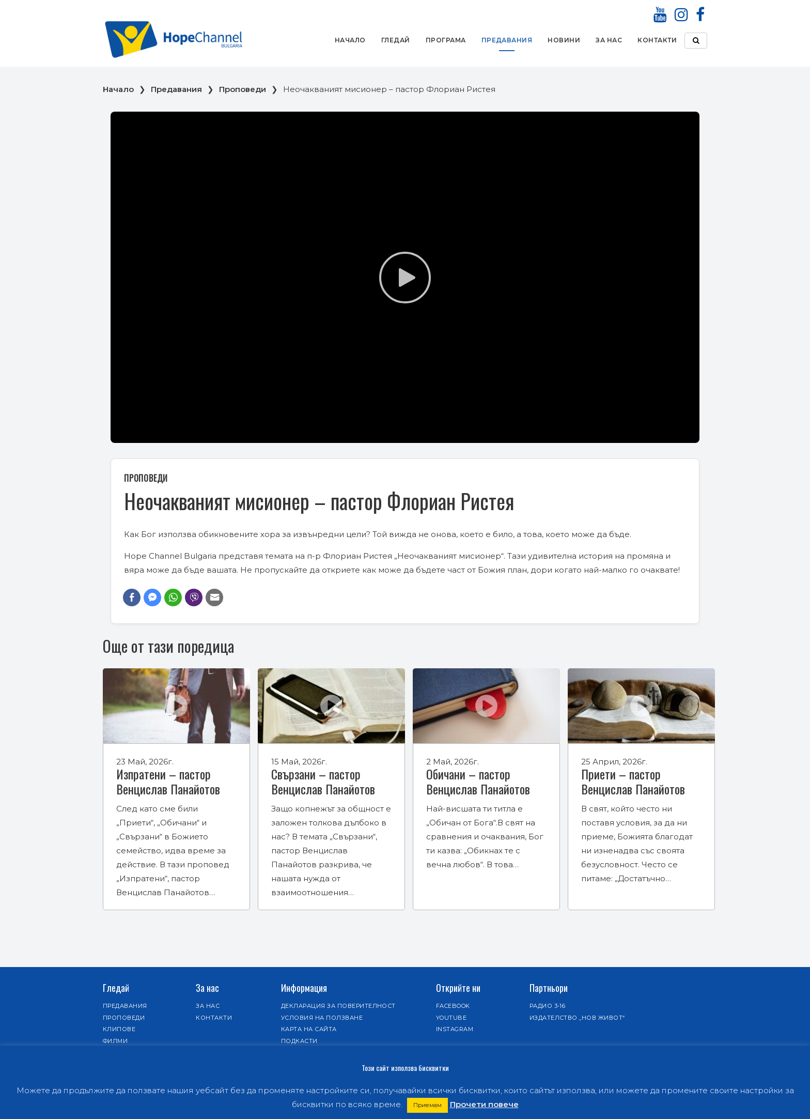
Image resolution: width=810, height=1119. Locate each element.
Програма (446, 40)
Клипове (119, 1029)
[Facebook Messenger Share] (152, 597)
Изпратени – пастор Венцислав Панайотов (168, 781)
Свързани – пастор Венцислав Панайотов (323, 781)
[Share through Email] (214, 597)
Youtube (451, 1017)
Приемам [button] (427, 1105)
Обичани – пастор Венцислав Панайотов (478, 781)
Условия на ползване (322, 1017)
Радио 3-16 (547, 1005)
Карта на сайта (309, 1029)
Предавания (507, 40)
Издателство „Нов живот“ (577, 1017)
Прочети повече (484, 1104)
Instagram (454, 1029)
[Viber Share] (193, 597)
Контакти (657, 40)
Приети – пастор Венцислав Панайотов (633, 781)
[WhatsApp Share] (173, 597)
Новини (564, 40)
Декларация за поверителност (338, 1005)
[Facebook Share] (132, 597)
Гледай (395, 40)
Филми (115, 1041)
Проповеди (242, 89)
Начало (350, 40)
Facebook (453, 1005)
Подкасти (299, 1041)
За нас (609, 40)
